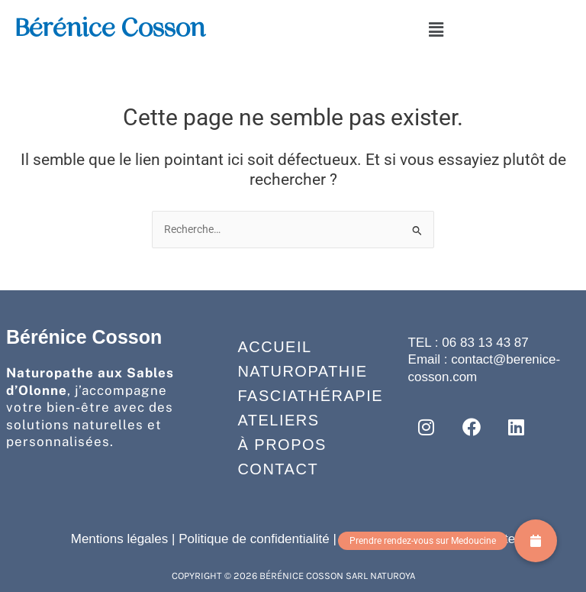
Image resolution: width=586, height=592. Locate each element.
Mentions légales (120, 539)
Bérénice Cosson (110, 27)
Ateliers (278, 420)
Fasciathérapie (295, 395)
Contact (277, 469)
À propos (281, 444)
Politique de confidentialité (254, 539)
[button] (436, 29)
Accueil (274, 346)
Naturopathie (295, 371)
